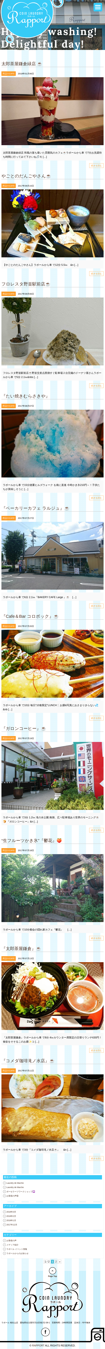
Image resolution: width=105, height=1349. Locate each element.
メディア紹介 (12, 1245)
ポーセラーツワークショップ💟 (20, 1191)
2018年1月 (11, 1220)
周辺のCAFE (8, 73)
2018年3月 (11, 1212)
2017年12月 (11, 1225)
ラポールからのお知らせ (17, 1253)
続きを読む (96, 165)
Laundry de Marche (15, 1183)
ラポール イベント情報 (16, 1249)
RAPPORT (38, 1345)
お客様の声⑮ (12, 1196)
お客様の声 (11, 1240)
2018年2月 (11, 1216)
